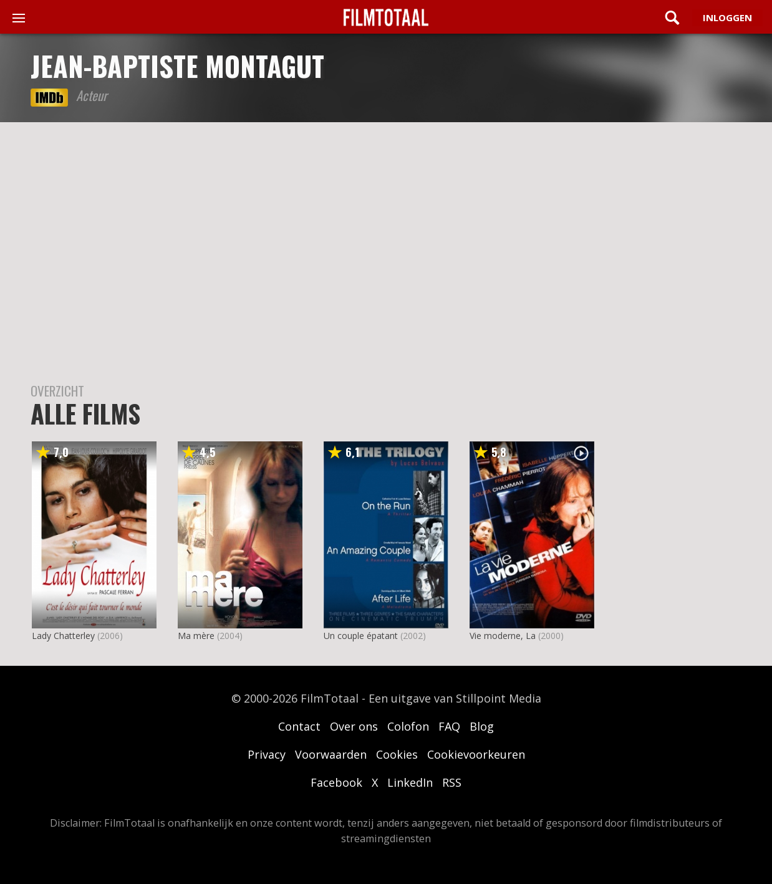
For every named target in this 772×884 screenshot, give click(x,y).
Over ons (354, 726)
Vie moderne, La (503, 635)
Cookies (397, 754)
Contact (299, 726)
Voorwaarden (331, 754)
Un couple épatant (361, 635)
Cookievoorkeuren (476, 754)
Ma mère (196, 635)
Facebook (336, 782)
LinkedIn (410, 782)
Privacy (267, 754)
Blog (482, 726)
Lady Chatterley (63, 635)
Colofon (408, 726)
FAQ (449, 726)
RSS (451, 782)
